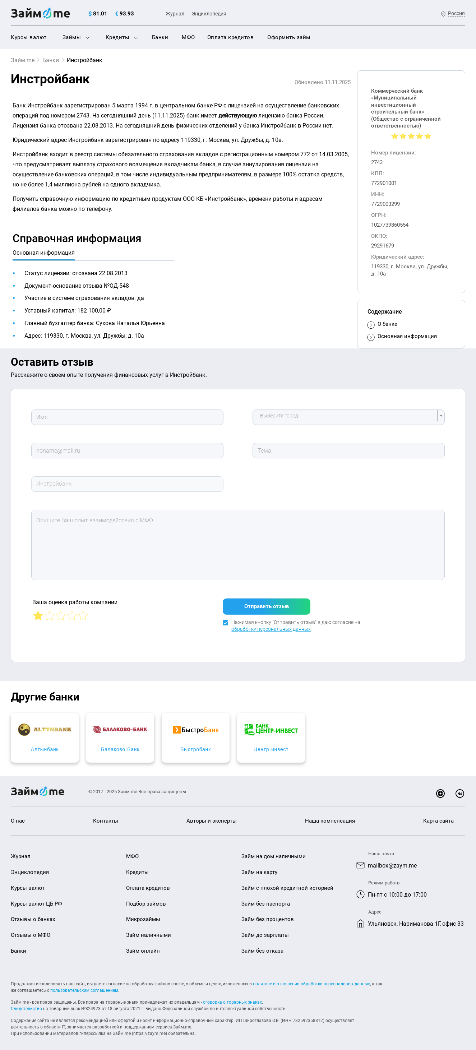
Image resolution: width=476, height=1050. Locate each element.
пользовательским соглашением (84, 987)
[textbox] (346, 417)
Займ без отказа (262, 948)
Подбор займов (146, 900)
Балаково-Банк (180, 746)
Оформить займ (288, 37)
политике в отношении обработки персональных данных (311, 981)
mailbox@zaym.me (392, 862)
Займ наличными (148, 932)
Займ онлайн (143, 948)
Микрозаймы (143, 916)
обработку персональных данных (271, 626)
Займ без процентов (267, 916)
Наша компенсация (330, 818)
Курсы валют (29, 37)
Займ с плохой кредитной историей (287, 885)
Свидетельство (26, 1005)
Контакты (105, 818)
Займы (76, 37)
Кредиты (122, 37)
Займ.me (22, 60)
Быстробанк (296, 746)
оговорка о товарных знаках (232, 999)
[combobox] (349, 417)
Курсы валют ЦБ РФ (36, 900)
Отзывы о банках (33, 916)
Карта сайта (438, 818)
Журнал (175, 14)
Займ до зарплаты (265, 932)
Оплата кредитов (230, 37)
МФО (188, 37)
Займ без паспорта (265, 900)
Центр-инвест (411, 746)
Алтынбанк (65, 746)
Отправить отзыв (266, 603)
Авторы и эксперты (211, 818)
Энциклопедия (209, 14)
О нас (18, 818)
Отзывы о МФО (30, 932)
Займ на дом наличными (273, 853)
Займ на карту (259, 869)
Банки (160, 37)
